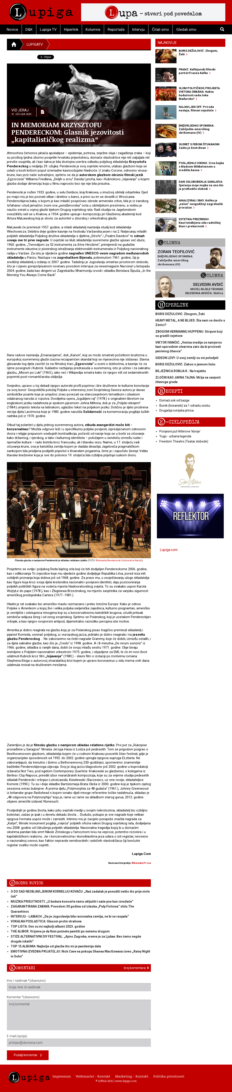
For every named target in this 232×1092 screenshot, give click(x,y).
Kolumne (93, 29)
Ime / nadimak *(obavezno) (79, 985)
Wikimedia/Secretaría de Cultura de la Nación (119, 560)
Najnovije (167, 43)
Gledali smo (186, 29)
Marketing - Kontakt (131, 1076)
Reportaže (116, 29)
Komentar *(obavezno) (79, 1012)
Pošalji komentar (28, 1055)
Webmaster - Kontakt (93, 1076)
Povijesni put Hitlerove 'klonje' (180, 431)
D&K (29, 29)
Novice (12, 29)
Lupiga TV (48, 29)
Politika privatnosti (168, 1076)
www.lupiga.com (126, 1081)
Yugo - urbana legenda (175, 436)
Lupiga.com (169, 550)
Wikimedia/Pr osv (141, 863)
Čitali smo (160, 29)
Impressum (62, 1076)
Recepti (170, 391)
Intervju (138, 29)
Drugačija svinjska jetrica (176, 410)
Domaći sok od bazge (174, 400)
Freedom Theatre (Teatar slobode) (183, 441)
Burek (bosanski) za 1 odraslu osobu (184, 405)
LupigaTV (35, 44)
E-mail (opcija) (79, 1040)
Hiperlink (71, 29)
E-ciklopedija (178, 422)
